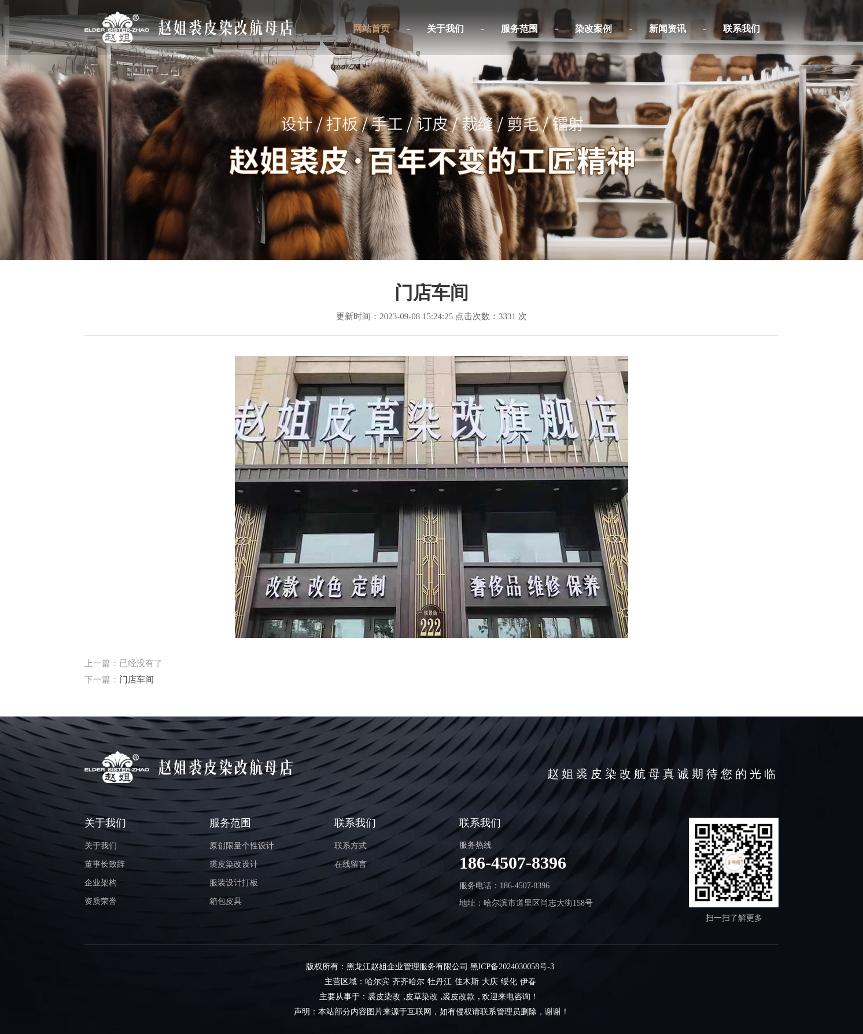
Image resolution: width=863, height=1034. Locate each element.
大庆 (490, 981)
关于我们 (445, 29)
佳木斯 (467, 981)
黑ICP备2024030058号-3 (512, 966)
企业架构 (100, 882)
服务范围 (519, 29)
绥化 (509, 981)
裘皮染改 (384, 996)
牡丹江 (439, 981)
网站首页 (371, 29)
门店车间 (136, 679)
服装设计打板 (233, 882)
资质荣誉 (100, 901)
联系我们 (741, 29)
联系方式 (350, 845)
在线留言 (350, 864)
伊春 (528, 981)
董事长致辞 (104, 864)
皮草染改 (421, 996)
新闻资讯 (667, 29)
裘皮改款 (458, 996)
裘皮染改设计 (233, 864)
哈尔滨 (377, 981)
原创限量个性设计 (241, 845)
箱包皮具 (225, 901)
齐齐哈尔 (408, 981)
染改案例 (593, 29)
